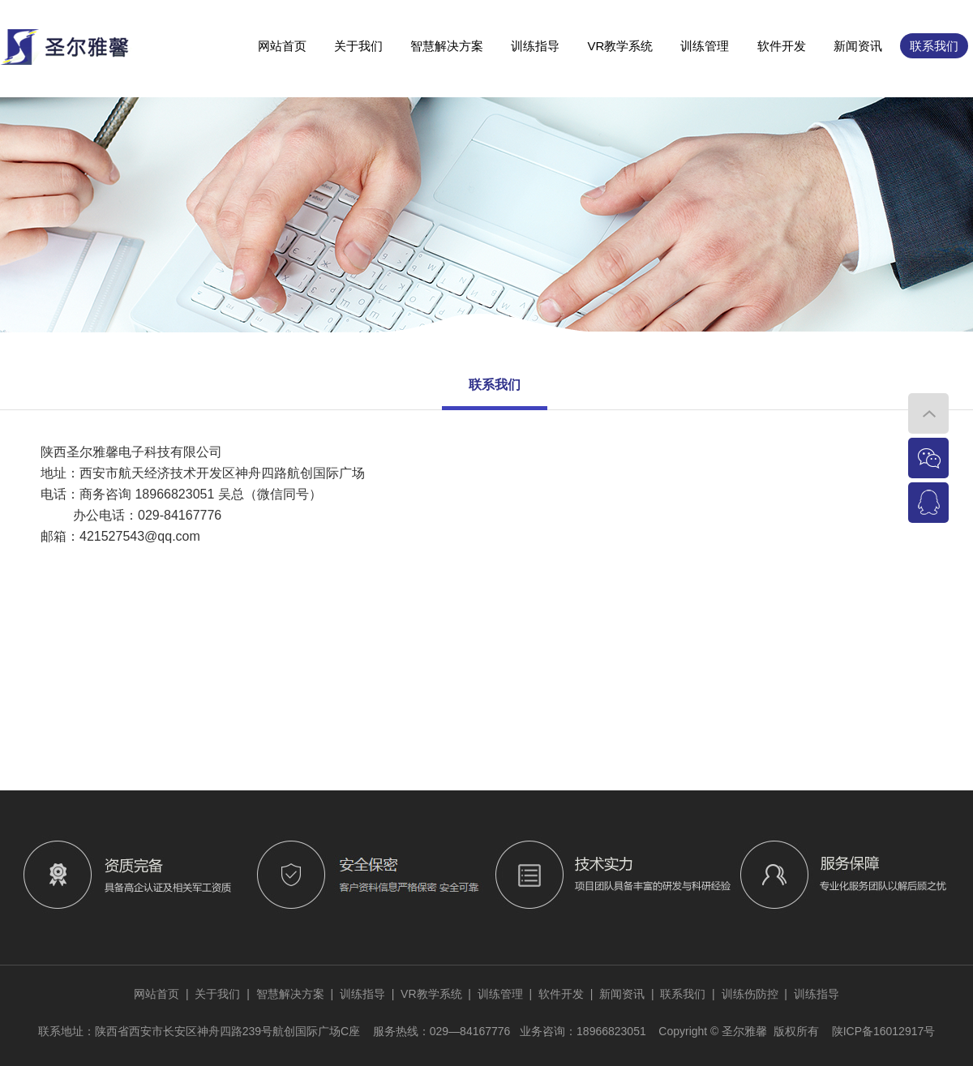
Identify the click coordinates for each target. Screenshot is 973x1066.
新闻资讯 (858, 46)
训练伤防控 (750, 993)
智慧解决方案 (446, 46)
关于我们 (358, 46)
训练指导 (535, 46)
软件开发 (781, 46)
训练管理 (704, 46)
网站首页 (282, 46)
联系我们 (934, 46)
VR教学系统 (620, 46)
